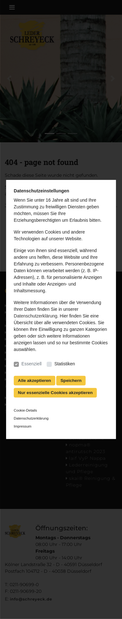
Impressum (22, 426)
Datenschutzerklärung (35, 315)
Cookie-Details (25, 410)
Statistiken (64, 363)
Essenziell (31, 363)
